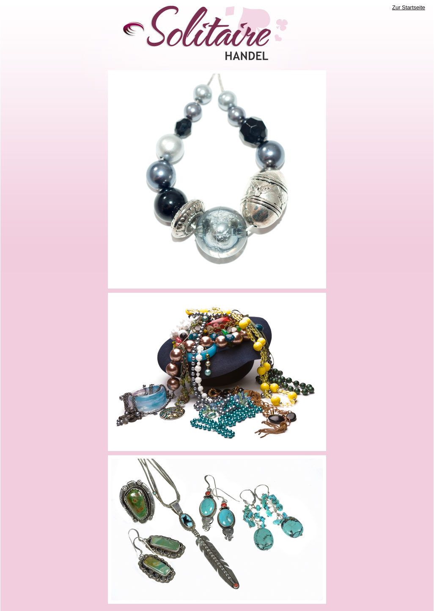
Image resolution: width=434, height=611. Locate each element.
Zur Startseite (408, 7)
